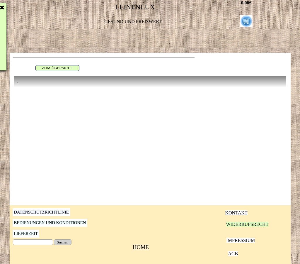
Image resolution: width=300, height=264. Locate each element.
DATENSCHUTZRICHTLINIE (41, 212)
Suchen (62, 242)
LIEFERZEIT (26, 233)
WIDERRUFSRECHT (247, 224)
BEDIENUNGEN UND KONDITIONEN (50, 222)
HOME (141, 247)
